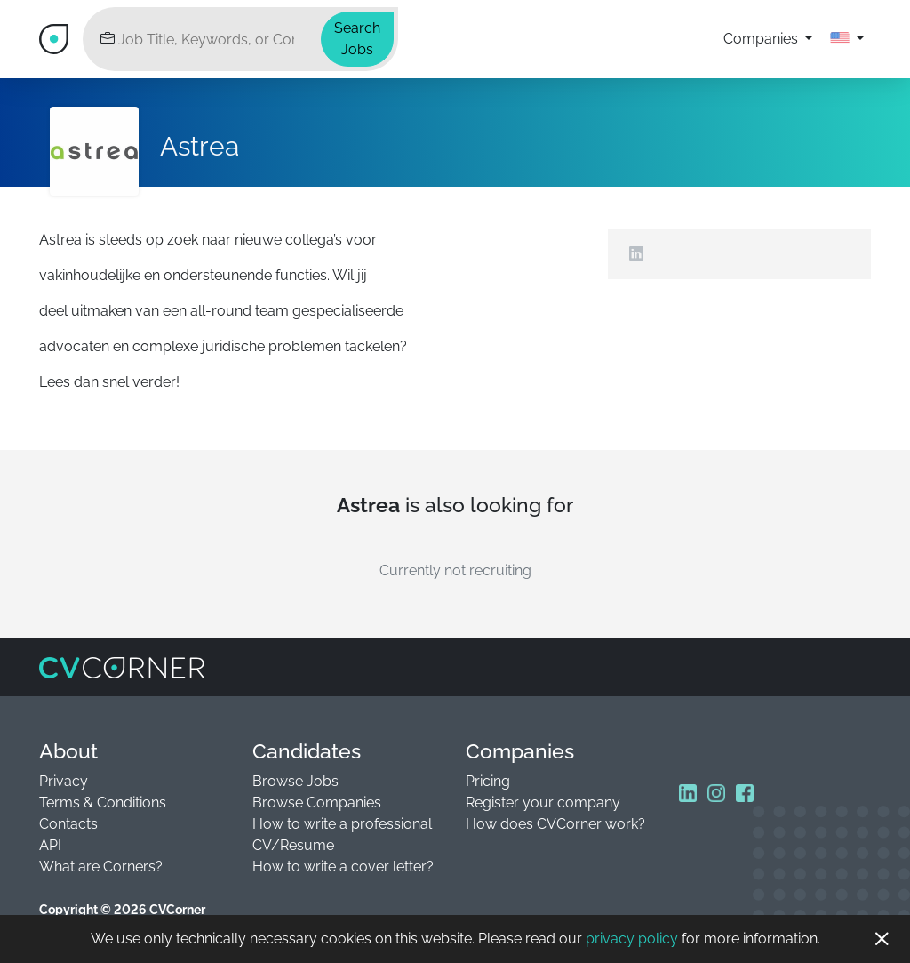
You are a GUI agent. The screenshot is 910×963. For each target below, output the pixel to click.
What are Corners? (101, 866)
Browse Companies (316, 802)
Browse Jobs (295, 781)
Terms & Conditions (102, 802)
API (50, 845)
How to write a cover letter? (343, 866)
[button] (847, 39)
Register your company (543, 802)
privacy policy (632, 938)
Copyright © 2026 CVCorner (122, 910)
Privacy (63, 781)
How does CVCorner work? (555, 823)
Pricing (488, 781)
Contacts (68, 823)
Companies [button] (762, 38)
